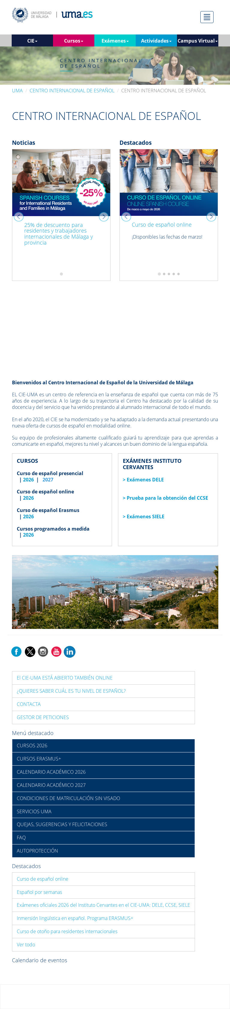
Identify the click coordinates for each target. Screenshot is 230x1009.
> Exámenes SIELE (143, 516)
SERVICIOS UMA (34, 811)
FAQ (21, 837)
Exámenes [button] (115, 40)
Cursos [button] (73, 40)
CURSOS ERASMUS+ (39, 758)
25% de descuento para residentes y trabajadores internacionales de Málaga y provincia (58, 233)
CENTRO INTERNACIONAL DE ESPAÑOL (72, 90)
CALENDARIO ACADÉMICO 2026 (51, 772)
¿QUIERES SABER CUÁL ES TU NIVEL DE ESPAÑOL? (71, 691)
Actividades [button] (156, 40)
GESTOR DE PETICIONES (43, 717)
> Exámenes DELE (143, 479)
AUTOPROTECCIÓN (37, 850)
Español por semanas (39, 892)
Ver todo (26, 944)
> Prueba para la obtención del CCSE (165, 498)
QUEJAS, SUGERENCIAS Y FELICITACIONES (62, 824)
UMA (17, 90)
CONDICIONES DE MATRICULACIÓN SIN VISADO (68, 798)
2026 (28, 479)
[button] (19, 215)
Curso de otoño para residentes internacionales (67, 931)
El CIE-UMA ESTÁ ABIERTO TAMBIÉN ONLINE (65, 677)
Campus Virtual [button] (198, 40)
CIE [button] (32, 40)
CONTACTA (29, 704)
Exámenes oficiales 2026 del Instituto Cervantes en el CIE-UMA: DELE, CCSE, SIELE (103, 905)
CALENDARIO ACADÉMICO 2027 (51, 785)
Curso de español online (162, 224)
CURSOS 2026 (32, 745)
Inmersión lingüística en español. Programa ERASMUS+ (75, 918)
